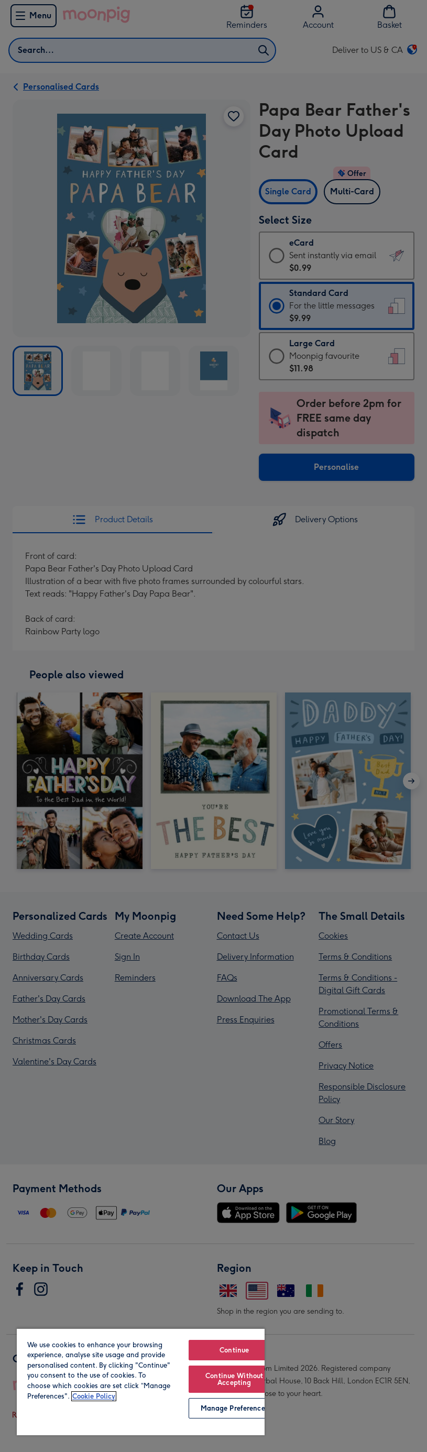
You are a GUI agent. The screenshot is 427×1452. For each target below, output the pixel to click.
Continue (234, 1350)
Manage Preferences (234, 1408)
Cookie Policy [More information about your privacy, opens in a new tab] (93, 1396)
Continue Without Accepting (234, 1379)
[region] (141, 1381)
